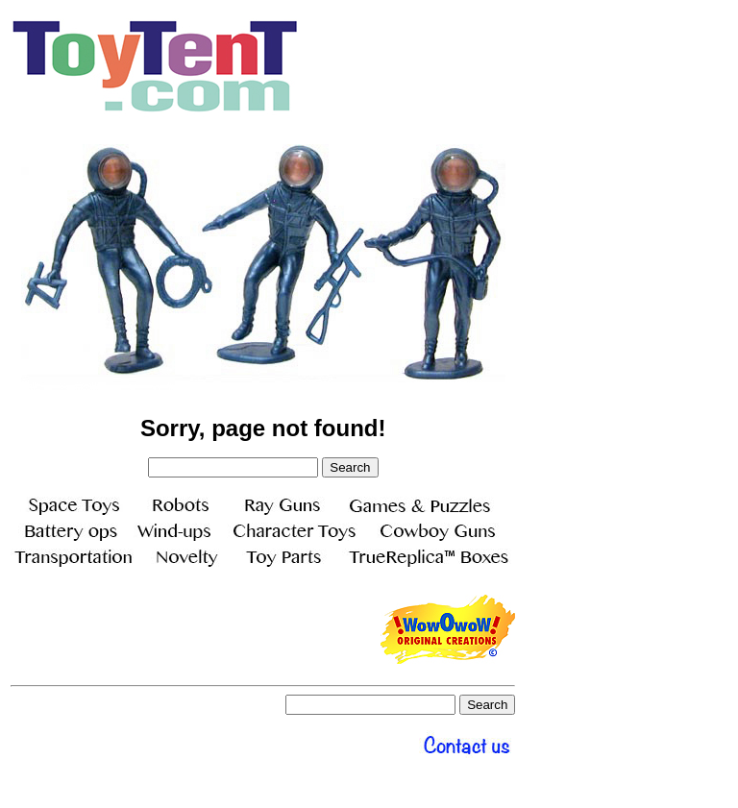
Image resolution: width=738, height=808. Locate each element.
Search (350, 467)
